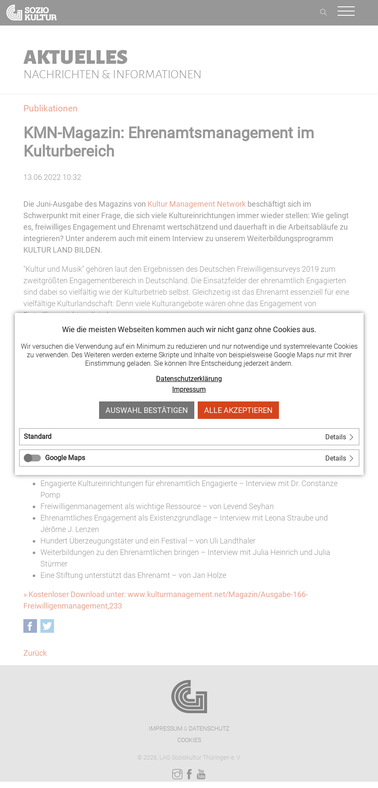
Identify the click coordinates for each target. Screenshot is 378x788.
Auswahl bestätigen (146, 410)
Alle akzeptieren (238, 410)
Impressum (189, 389)
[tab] (189, 437)
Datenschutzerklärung (189, 379)
